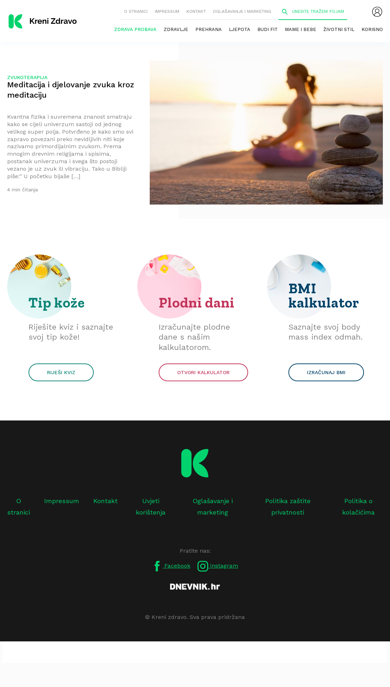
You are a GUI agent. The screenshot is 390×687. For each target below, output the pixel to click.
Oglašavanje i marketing (242, 11)
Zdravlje (176, 29)
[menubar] (377, 11)
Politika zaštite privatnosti (288, 506)
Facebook (171, 566)
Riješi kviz (61, 372)
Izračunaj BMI (326, 372)
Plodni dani (197, 302)
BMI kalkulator (323, 295)
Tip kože (57, 302)
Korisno (372, 29)
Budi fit (267, 29)
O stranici (136, 11)
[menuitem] (377, 11)
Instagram (217, 566)
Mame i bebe (300, 29)
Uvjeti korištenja (150, 506)
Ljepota (239, 29)
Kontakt (196, 11)
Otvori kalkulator (203, 372)
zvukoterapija (27, 77)
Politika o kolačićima (358, 506)
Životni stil (338, 29)
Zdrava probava (135, 29)
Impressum (167, 11)
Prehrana (208, 29)
